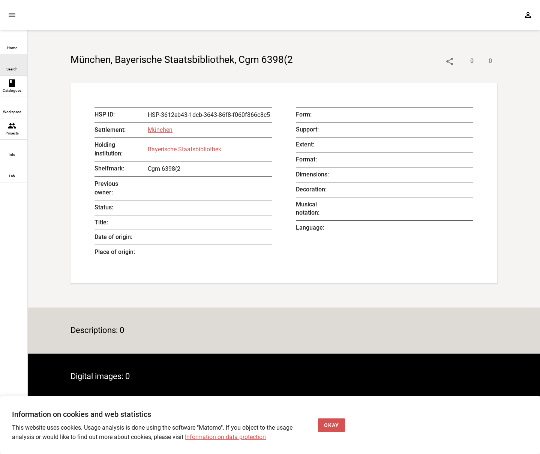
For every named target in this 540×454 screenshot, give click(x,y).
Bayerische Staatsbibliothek (184, 149)
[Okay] (331, 425)
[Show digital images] (483, 61)
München (160, 129)
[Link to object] (449, 61)
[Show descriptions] (464, 61)
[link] (13, 43)
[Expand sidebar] (12, 15)
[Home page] (70, 18)
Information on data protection (225, 437)
